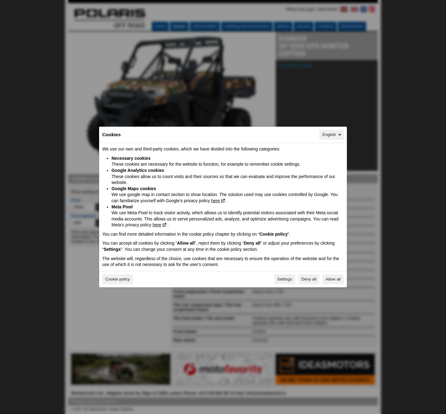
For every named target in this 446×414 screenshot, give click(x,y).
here (215, 200)
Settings (284, 279)
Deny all (308, 279)
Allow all (333, 279)
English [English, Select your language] (332, 134)
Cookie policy (117, 279)
